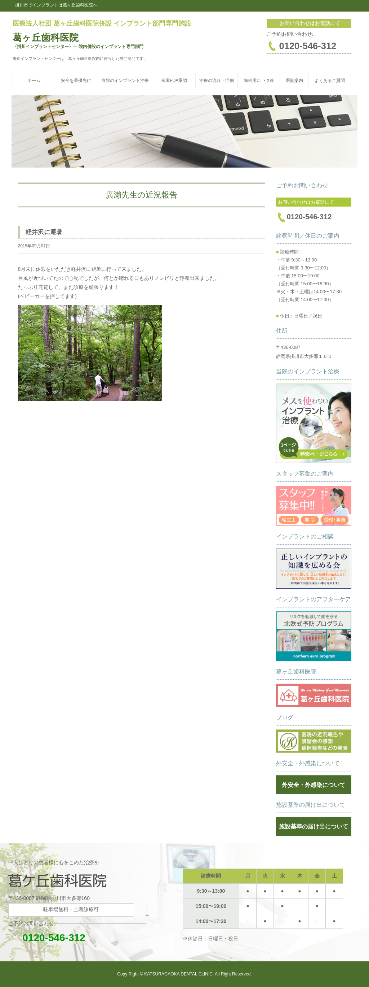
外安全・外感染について (313, 785)
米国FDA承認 (174, 80)
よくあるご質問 (330, 80)
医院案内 (294, 80)
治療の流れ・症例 (216, 80)
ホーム (33, 80)
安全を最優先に (76, 80)
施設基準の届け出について (313, 826)
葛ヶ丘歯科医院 (46, 37)
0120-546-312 (46, 937)
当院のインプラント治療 (125, 80)
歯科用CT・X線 (259, 80)
